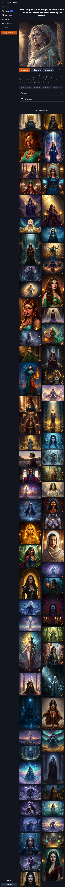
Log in (9, 880)
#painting (46, 87)
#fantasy (37, 87)
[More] (56, 70)
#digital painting (25, 87)
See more (46, 82)
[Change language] (14, 2)
